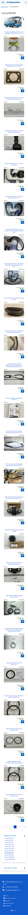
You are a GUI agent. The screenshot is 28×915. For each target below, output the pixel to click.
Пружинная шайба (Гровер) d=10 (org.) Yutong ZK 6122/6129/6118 (14, 98)
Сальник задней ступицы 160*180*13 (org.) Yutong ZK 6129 (14, 696)
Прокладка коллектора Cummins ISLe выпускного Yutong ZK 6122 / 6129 (14, 32)
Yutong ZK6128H (8, 850)
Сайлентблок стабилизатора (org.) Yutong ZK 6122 (14, 596)
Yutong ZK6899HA (9, 857)
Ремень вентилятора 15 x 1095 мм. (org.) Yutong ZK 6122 (14, 197)
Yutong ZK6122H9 (9, 846)
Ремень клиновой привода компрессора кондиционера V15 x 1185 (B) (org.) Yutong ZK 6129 (14, 365)
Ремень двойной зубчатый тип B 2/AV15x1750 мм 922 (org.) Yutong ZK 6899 (14, 231)
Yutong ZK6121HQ (9, 844)
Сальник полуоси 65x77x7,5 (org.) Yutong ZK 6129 (14, 795)
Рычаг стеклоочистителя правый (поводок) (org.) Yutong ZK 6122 (14, 464)
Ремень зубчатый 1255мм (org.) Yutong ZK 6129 (14, 298)
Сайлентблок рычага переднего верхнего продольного (14, 563)
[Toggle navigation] (25, 2)
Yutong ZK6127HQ (9, 848)
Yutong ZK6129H (9, 853)
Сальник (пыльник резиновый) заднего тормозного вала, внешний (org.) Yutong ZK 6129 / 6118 (14, 630)
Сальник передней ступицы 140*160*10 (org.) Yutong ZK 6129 (14, 762)
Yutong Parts (13, 2)
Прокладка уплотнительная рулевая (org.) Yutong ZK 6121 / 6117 (14, 65)
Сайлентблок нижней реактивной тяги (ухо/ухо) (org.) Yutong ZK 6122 (14, 497)
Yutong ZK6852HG (9, 855)
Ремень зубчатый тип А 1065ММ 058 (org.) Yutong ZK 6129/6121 (14, 331)
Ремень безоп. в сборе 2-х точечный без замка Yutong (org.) (14, 131)
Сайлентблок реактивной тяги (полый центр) (14, 530)
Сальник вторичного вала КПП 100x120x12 (14, 663)
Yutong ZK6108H (8, 838)
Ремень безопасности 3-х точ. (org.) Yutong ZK (14, 164)
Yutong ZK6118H (8, 840)
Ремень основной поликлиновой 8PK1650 (14, 398)
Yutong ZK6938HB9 (9, 859)
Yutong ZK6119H (8, 842)
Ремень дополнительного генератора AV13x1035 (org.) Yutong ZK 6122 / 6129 (14, 265)
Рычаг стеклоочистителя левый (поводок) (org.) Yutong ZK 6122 (14, 431)
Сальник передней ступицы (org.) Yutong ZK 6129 (14, 729)
